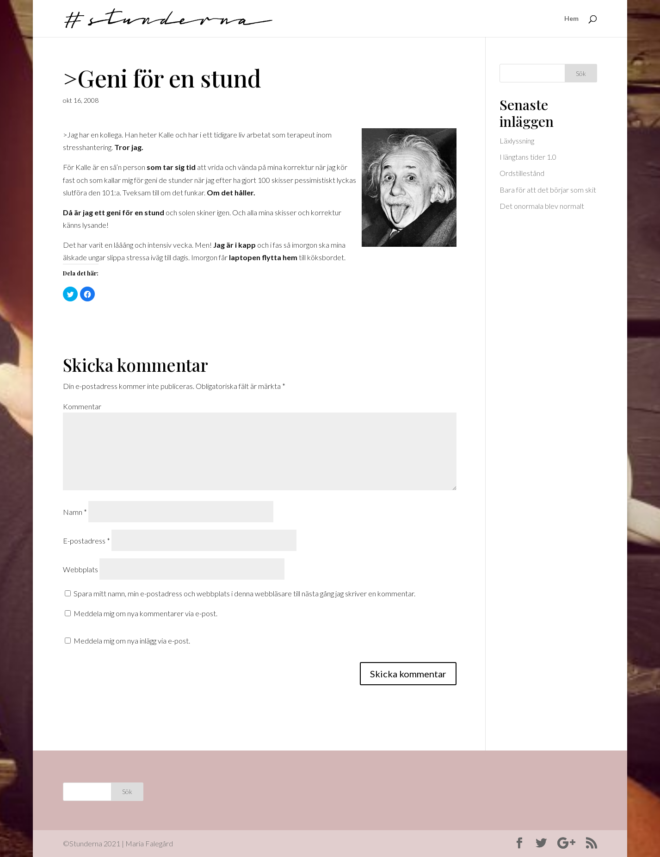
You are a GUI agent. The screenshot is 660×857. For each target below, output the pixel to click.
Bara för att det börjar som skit (548, 189)
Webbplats (80, 569)
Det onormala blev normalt (542, 205)
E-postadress (86, 540)
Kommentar (82, 406)
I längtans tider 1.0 (528, 156)
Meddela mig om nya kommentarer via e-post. (145, 613)
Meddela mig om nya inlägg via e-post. (132, 640)
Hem (571, 18)
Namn (75, 511)
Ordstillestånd (522, 173)
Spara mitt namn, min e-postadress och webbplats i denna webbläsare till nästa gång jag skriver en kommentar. (244, 593)
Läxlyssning (517, 140)
